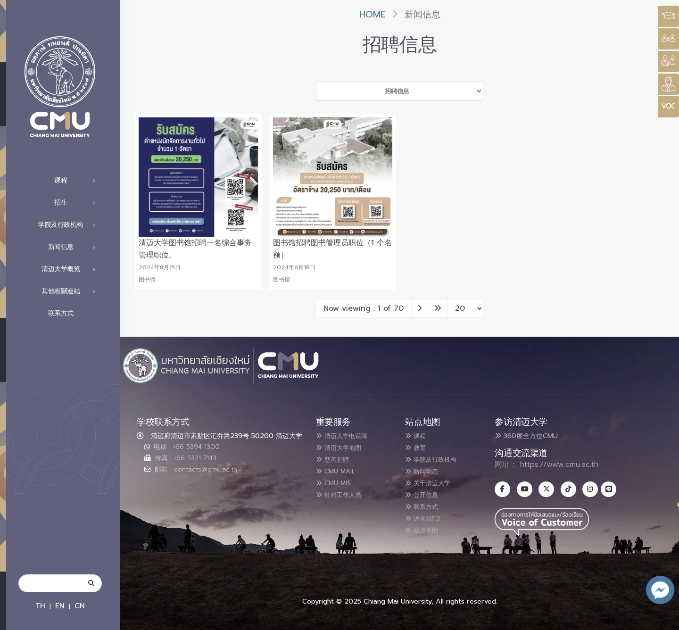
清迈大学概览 (70, 269)
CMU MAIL (340, 469)
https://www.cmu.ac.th (559, 464)
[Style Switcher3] (668, 16)
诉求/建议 (427, 515)
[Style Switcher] (668, 39)
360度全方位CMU (526, 436)
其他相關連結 (70, 291)
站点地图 (425, 526)
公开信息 (425, 492)
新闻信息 (74, 247)
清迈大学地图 (344, 447)
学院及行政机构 (69, 225)
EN (60, 605)
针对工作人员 (344, 492)
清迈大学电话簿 (347, 435)
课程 (77, 181)
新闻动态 (425, 469)
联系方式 (74, 314)
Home (372, 14)
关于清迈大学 (433, 481)
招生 (77, 203)
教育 (418, 447)
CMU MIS (337, 481)
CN (80, 605)
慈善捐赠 (336, 458)
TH (40, 605)
